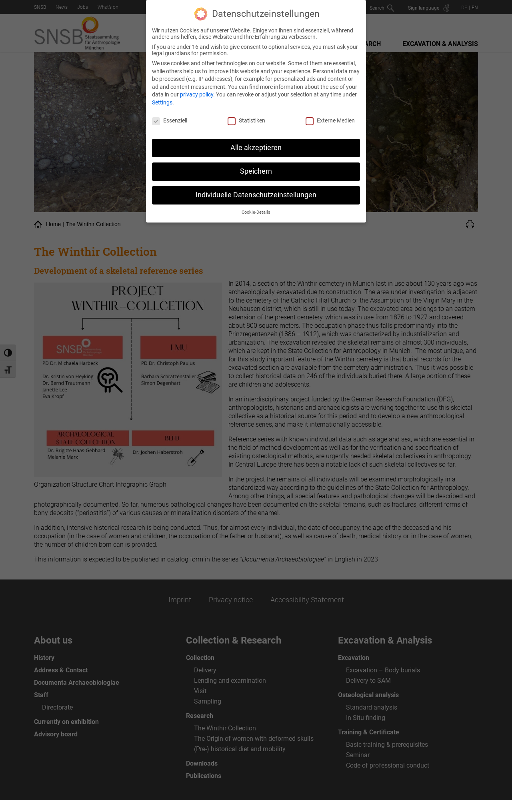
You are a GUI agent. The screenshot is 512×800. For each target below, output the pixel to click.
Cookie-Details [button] (256, 210)
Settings (162, 101)
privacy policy (196, 93)
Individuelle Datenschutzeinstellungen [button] (256, 193)
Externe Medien (330, 118)
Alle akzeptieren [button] (256, 146)
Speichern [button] (256, 170)
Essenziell (169, 118)
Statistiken (246, 118)
